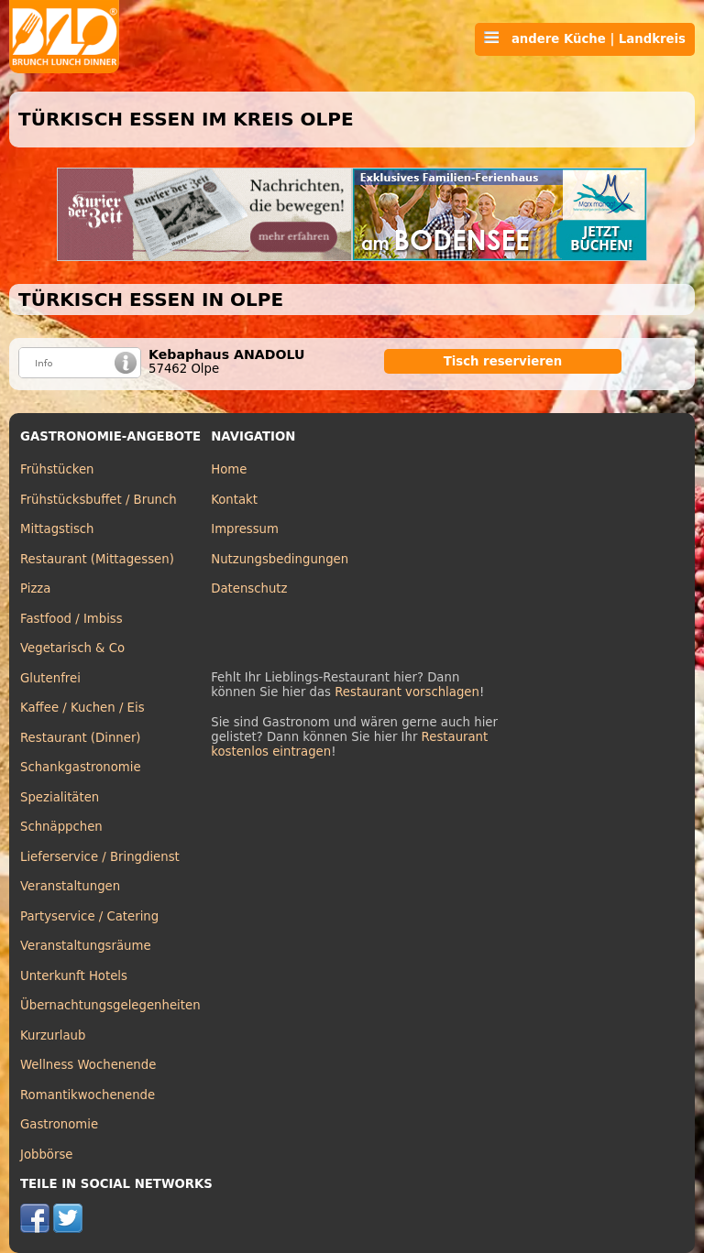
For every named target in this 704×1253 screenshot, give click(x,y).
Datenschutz (249, 588)
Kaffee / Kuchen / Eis (82, 707)
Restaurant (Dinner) (80, 738)
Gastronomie (59, 1124)
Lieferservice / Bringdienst (100, 857)
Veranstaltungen (70, 886)
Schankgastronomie (80, 767)
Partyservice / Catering (89, 916)
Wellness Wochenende (88, 1065)
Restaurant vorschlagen (407, 692)
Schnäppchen (61, 827)
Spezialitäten (59, 797)
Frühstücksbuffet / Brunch (98, 500)
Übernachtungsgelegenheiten (110, 1005)
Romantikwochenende (87, 1095)
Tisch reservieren (503, 361)
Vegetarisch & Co (72, 648)
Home (229, 469)
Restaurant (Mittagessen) (97, 559)
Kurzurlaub (52, 1035)
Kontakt (234, 500)
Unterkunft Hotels (73, 976)
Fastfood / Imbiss (71, 619)
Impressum (245, 529)
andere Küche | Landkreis (585, 38)
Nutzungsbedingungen (279, 559)
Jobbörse (46, 1154)
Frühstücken (57, 469)
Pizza (35, 588)
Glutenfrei (50, 678)
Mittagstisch (57, 529)
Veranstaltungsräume (85, 946)
